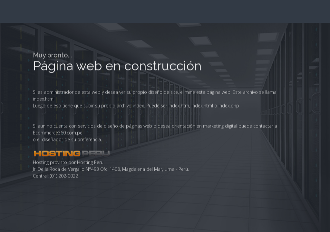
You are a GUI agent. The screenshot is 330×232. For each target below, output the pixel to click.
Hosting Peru (90, 226)
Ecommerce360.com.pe (57, 196)
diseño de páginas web (128, 190)
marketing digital (220, 190)
